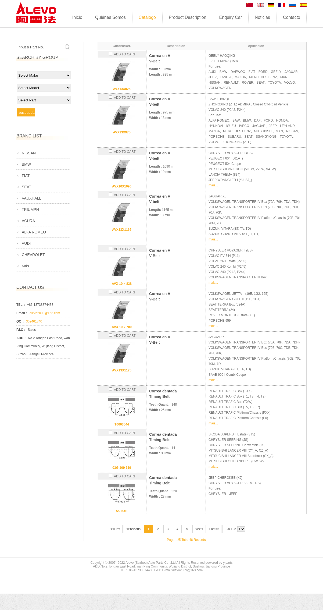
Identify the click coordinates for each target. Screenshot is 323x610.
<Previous (133, 529)
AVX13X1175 (121, 370)
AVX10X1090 (121, 186)
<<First (115, 529)
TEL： (21, 305)
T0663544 (121, 424)
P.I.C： (21, 330)
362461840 (34, 321)
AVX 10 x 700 (122, 327)
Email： (22, 313)
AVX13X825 (121, 89)
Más (25, 266)
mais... (213, 185)
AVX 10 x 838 (122, 284)
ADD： (21, 338)
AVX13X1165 (121, 230)
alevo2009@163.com (45, 313)
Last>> (214, 529)
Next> (199, 529)
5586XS (122, 511)
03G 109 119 (121, 468)
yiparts (227, 563)
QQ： (20, 321)
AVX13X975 (121, 132)
